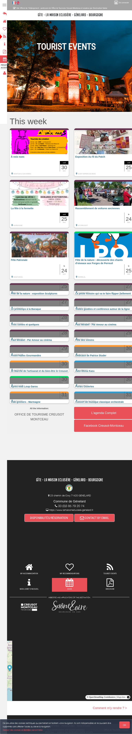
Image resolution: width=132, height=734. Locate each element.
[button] (41, 154)
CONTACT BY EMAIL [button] (95, 518)
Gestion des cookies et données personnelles (23, 730)
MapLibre (121, 697)
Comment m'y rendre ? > (110, 708)
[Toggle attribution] (128, 697)
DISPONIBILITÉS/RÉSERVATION (50, 518)
